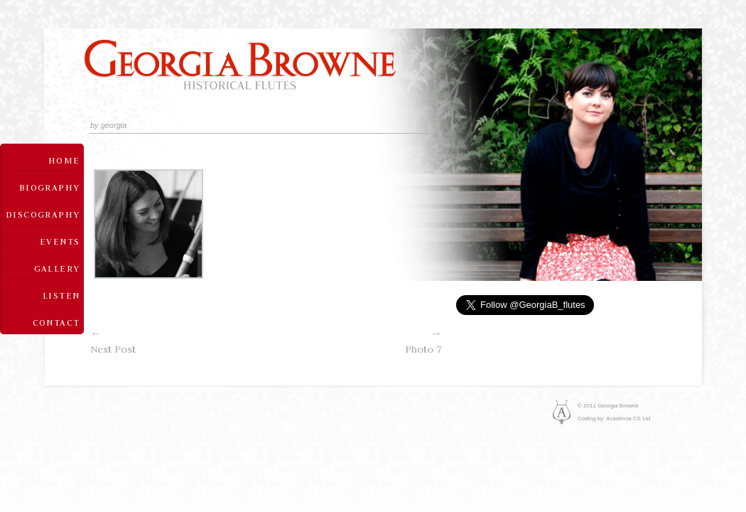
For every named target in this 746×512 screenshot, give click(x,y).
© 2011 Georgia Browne (608, 405)
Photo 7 (354, 341)
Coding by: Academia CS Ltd (614, 418)
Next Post (178, 341)
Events (60, 241)
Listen (61, 295)
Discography (43, 214)
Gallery (57, 268)
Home (64, 160)
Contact (56, 322)
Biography (49, 187)
